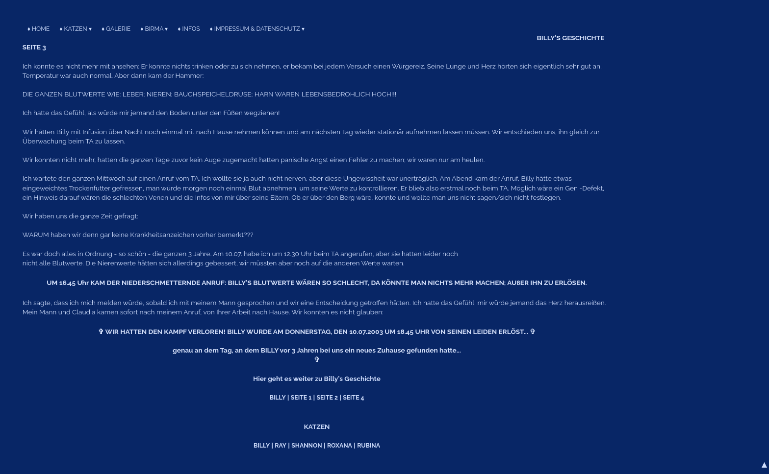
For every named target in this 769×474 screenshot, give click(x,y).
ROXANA (339, 445)
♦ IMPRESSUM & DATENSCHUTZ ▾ (257, 28)
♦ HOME (38, 28)
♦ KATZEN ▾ (75, 28)
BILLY (277, 397)
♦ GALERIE (116, 28)
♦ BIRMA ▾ (154, 28)
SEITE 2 (327, 397)
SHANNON (306, 445)
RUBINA (368, 445)
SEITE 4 (353, 397)
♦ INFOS (189, 28)
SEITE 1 (301, 397)
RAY (280, 445)
